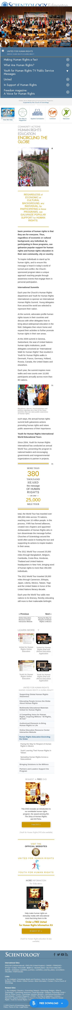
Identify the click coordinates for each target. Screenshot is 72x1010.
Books (19, 981)
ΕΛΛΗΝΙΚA (60, 970)
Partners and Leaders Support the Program (34, 770)
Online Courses (28, 981)
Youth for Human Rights (19, 1000)
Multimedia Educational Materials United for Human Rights (34, 709)
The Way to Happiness (23, 114)
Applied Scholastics (37, 113)
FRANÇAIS (57, 965)
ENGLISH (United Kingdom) (35, 965)
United (8, 79)
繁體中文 (30, 968)
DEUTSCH (50, 968)
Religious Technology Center (55, 992)
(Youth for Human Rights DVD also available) (36, 832)
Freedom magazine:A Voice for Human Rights (19, 92)
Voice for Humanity (48, 979)
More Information (40, 981)
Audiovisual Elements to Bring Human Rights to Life (33, 724)
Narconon (8, 998)
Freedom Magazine (22, 996)
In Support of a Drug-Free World (39, 998)
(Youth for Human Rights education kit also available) (36, 940)
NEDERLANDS (39, 968)
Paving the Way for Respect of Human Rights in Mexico (35, 745)
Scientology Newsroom (23, 992)
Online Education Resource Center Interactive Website (35, 731)
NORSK (8, 970)
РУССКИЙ (21, 968)
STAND (33, 996)
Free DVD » (36, 824)
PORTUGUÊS (18, 972)
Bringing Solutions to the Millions (34, 764)
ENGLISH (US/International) (14, 965)
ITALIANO (8, 972)
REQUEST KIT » (36, 931)
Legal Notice (24, 1007)
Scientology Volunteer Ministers (33, 994)
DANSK (49, 965)
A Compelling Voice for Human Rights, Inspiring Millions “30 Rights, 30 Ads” (35, 716)
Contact (50, 981)
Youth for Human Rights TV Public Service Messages (29, 72)
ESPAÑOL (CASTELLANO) (45, 970)
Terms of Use (13, 1007)
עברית (7, 968)
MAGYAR (57, 968)
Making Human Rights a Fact (21, 60)
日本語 (14, 968)
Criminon (52, 113)
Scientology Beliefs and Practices (28, 979)
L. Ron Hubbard (10, 979)
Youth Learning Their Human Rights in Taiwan (35, 751)
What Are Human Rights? (19, 65)
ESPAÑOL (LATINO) (27, 970)
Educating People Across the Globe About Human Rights (35, 702)
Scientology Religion (48, 990)
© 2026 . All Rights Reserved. (26, 1005)
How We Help (8, 120)
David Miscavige (38, 992)
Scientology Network (32, 990)
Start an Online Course (13, 994)
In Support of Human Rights (20, 85)
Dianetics (20, 990)
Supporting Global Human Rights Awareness (34, 695)
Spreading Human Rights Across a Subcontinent (34, 758)
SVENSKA (15, 970)
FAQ (14, 981)
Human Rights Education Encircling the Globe (34, 738)
